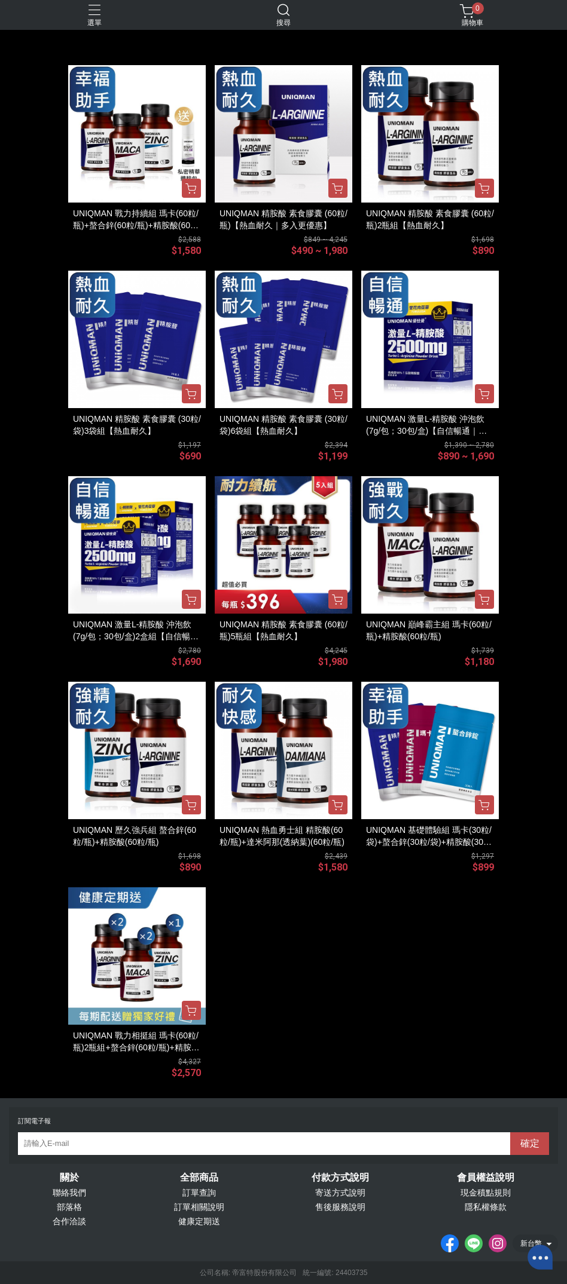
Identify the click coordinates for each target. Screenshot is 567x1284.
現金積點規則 (486, 1192)
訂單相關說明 (199, 1207)
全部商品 (199, 1177)
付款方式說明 (340, 1177)
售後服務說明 (340, 1207)
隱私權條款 (486, 1207)
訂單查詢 (199, 1192)
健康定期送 (199, 1221)
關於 (69, 1177)
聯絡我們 (69, 1192)
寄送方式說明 (340, 1192)
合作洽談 (69, 1221)
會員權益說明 (485, 1177)
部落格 (69, 1207)
